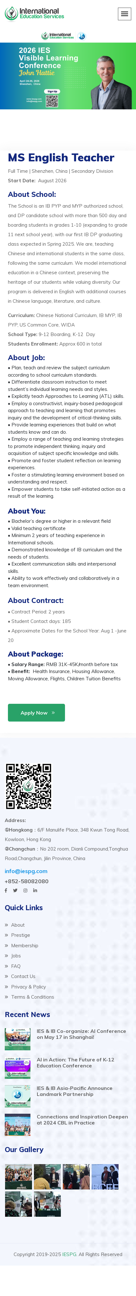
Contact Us (20, 976)
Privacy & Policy (25, 987)
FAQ (13, 966)
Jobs (13, 956)
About (15, 925)
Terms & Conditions (29, 997)
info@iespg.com (26, 871)
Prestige (17, 935)
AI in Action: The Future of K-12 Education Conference (75, 1062)
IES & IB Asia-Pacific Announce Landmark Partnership (75, 1091)
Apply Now (34, 713)
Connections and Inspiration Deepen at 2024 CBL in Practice (82, 1119)
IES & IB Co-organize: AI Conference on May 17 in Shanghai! (81, 1034)
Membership (21, 946)
